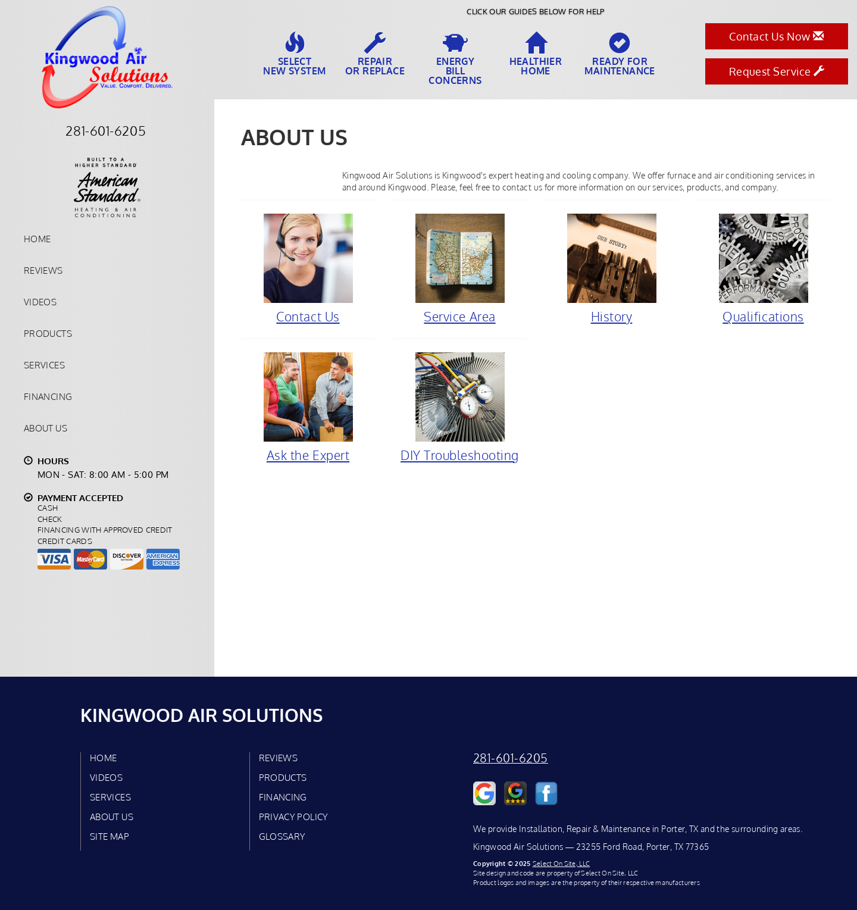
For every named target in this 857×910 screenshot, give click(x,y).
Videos (40, 301)
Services (44, 364)
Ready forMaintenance (619, 54)
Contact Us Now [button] (776, 36)
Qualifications (763, 268)
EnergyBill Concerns (455, 59)
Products (48, 333)
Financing (48, 396)
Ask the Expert (308, 407)
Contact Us (308, 268)
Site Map (109, 836)
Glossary (282, 836)
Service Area (460, 268)
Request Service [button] (777, 71)
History (611, 268)
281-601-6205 (510, 757)
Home (37, 238)
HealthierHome (535, 54)
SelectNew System (294, 54)
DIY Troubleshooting (460, 407)
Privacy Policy (294, 816)
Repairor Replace (375, 54)
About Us (45, 428)
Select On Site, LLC (561, 863)
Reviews (43, 270)
